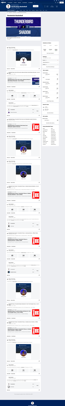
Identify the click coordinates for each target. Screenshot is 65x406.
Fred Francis (14, 342)
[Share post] (39, 68)
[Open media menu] (58, 2)
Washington (53, 151)
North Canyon (53, 139)
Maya (52, 136)
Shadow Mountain (23, 92)
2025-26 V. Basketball (11, 10)
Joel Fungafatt (15, 138)
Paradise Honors (23, 252)
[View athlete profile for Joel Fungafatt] (50, 77)
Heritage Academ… (45, 149)
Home (17, 10)
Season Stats (13, 99)
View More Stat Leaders (50, 131)
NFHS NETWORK (19, 0)
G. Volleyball (30, 2)
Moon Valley (53, 138)
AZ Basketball (14, 12)
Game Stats (8, 99)
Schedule (20, 10)
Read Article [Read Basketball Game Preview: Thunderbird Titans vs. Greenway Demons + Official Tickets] (9, 246)
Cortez (44, 142)
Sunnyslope (52, 149)
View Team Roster (50, 121)
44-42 (25, 380)
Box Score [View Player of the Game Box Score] (8, 68)
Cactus (44, 141)
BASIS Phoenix (45, 139)
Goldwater (22, 367)
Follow (35, 6)
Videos (27, 10)
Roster (24, 10)
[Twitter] (61, 0)
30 (33, 112)
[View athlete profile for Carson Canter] (50, 72)
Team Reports (10, 78)
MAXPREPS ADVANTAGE (9, 0)
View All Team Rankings (50, 66)
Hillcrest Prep (45, 151)
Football (15, 2)
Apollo (44, 136)
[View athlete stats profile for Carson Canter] (46, 129)
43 (33, 223)
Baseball (19, 2)
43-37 (23, 220)
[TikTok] (54, 0)
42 (33, 386)
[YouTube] (57, 0)
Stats (30, 10)
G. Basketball (24, 2)
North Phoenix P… (53, 141)
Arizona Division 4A (45, 62)
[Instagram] (59, 0)
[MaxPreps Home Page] (7, 12)
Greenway (22, 206)
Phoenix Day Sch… (53, 145)
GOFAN (15, 0)
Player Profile (13, 68)
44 (33, 384)
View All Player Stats (50, 101)
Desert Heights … (45, 145)
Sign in (62, 2)
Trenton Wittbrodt (15, 49)
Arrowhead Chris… (45, 138)
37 (33, 226)
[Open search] (55, 2)
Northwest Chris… (53, 142)
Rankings (37, 10)
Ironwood (44, 152)
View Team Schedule (50, 53)
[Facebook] (63, 0)
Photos (41, 10)
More (46, 10)
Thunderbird (11, 110)
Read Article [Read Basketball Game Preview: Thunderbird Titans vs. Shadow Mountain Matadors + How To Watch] (9, 200)
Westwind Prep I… (53, 152)
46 (33, 272)
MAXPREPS (3, 0)
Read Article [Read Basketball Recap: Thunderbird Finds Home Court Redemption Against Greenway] (9, 132)
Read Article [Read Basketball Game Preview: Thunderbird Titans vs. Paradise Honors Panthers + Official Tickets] (9, 336)
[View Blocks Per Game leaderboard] (54, 128)
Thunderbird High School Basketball (21, 12)
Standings (33, 10)
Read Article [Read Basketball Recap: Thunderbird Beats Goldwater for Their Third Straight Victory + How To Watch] (9, 318)
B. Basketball (10, 2)
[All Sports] (34, 2)
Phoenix (44, 64)
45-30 (27, 106)
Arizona (44, 60)
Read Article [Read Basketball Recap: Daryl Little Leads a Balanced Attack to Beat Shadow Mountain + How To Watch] (9, 86)
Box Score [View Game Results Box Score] (8, 115)
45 (33, 109)
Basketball (10, 12)
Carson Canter (15, 281)
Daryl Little (14, 163)
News (43, 10)
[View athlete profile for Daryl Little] (50, 86)
